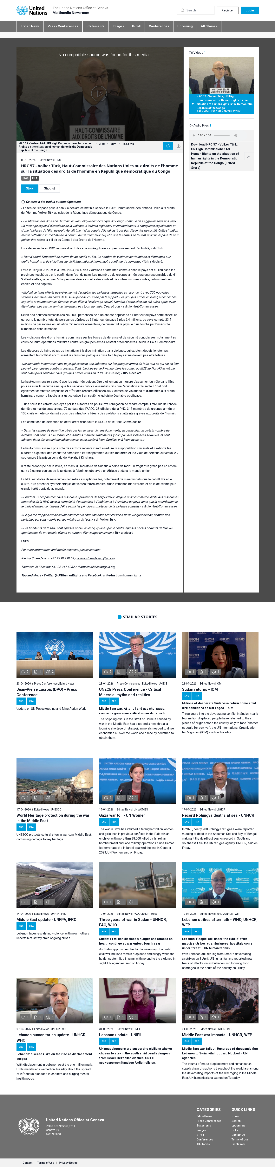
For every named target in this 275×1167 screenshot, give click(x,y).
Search (236, 1120)
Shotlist (49, 188)
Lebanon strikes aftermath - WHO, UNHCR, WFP (220, 922)
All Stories (209, 26)
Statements (96, 26)
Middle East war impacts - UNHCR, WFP (217, 1035)
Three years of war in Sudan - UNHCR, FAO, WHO (133, 922)
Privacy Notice (68, 1162)
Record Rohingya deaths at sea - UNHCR (218, 815)
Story (30, 188)
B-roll (136, 26)
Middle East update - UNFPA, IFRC (46, 919)
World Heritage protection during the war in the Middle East (52, 818)
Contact (27, 1162)
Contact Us (238, 1134)
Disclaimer (239, 1144)
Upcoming (185, 26)
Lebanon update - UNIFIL (120, 1035)
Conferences (159, 26)
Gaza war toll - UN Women (122, 815)
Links (235, 1130)
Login (250, 10)
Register (228, 10)
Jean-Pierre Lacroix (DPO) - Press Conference (46, 692)
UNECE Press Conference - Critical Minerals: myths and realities (130, 692)
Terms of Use (240, 1139)
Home (235, 1116)
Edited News (30, 26)
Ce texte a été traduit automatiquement (53, 202)
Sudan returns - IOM (200, 689)
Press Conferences (63, 26)
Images (118, 26)
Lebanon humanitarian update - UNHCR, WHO (51, 1038)
